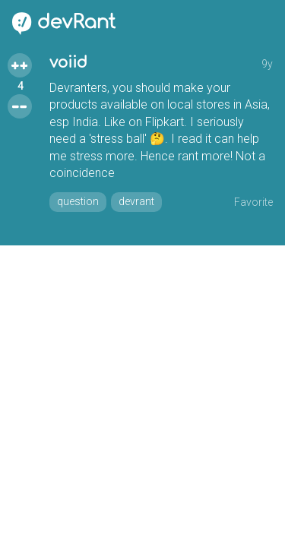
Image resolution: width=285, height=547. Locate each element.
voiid (68, 62)
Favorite (253, 202)
